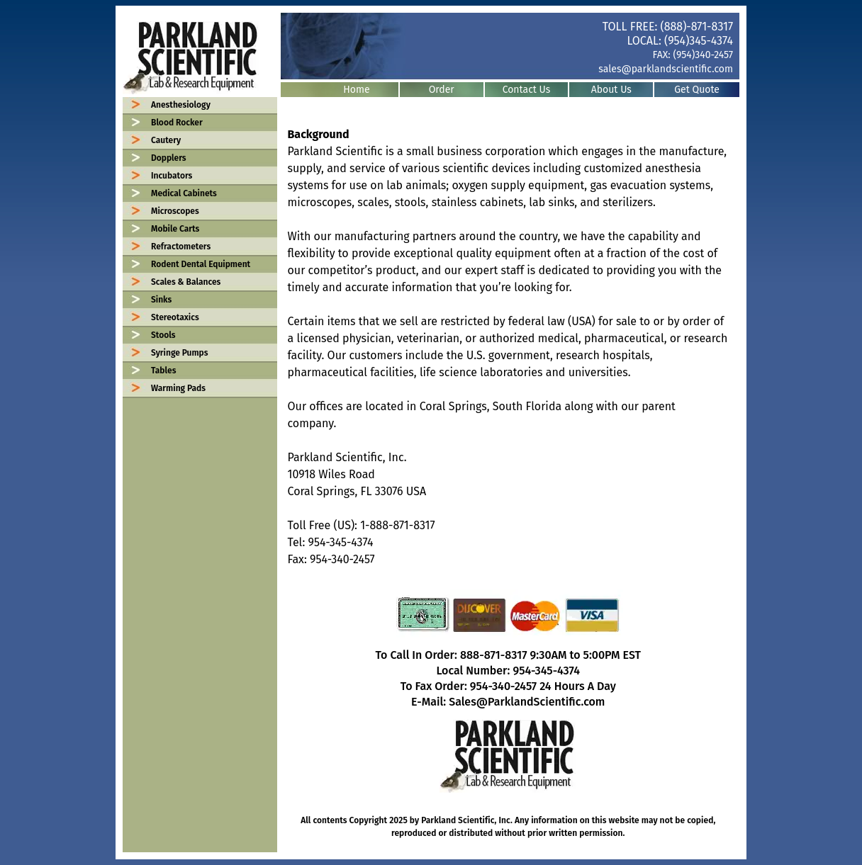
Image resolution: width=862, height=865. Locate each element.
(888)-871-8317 (697, 26)
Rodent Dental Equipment (200, 264)
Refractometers (181, 246)
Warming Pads (178, 388)
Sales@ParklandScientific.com (527, 701)
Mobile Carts (175, 229)
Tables (163, 370)
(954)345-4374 (698, 40)
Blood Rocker (177, 123)
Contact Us (527, 90)
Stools (163, 335)
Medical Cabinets (184, 193)
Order (441, 90)
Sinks (161, 300)
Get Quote (697, 90)
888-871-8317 (493, 655)
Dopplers (168, 158)
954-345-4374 (546, 670)
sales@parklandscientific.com (665, 69)
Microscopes (175, 211)
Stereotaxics (175, 317)
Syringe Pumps (179, 353)
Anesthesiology (181, 105)
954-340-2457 (503, 686)
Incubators (171, 176)
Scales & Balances (185, 282)
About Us (611, 90)
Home (356, 90)
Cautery (166, 140)
